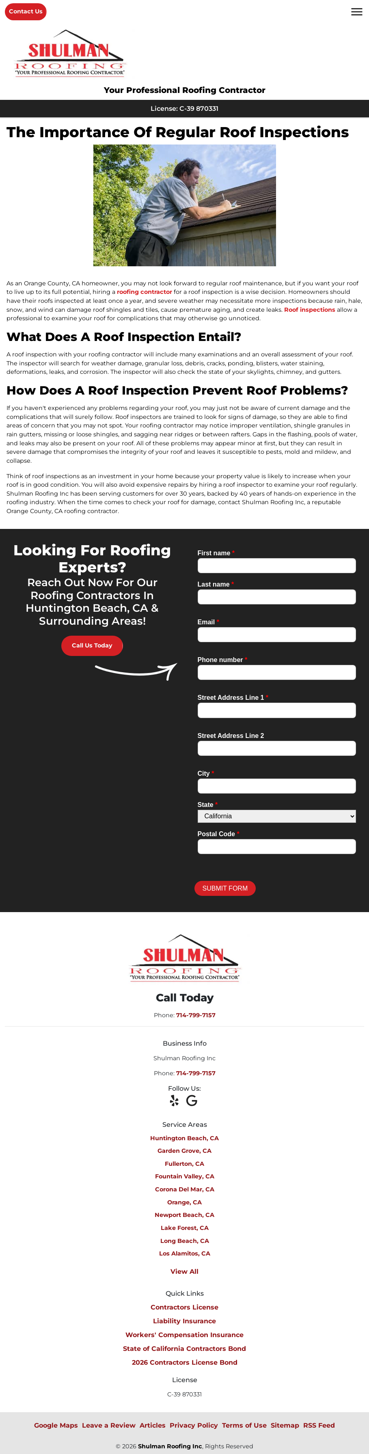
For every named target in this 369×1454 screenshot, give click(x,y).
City (206, 773)
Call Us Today (92, 645)
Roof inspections (309, 309)
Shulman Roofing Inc (170, 1446)
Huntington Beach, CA (184, 1138)
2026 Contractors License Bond (184, 1362)
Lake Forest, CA (185, 1228)
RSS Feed (319, 1425)
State (208, 804)
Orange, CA (184, 1202)
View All (184, 1271)
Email (208, 622)
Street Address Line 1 (233, 697)
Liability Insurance (184, 1321)
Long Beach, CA (184, 1241)
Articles (153, 1425)
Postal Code (219, 834)
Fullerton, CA (184, 1163)
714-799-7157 (196, 1015)
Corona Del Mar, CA (184, 1189)
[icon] (177, 1101)
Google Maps (56, 1425)
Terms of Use (244, 1425)
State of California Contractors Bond (184, 1349)
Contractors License (184, 1307)
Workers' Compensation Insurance (184, 1335)
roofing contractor (144, 292)
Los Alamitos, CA (184, 1253)
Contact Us (26, 11)
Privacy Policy (194, 1425)
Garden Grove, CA (184, 1150)
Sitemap (285, 1425)
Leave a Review (109, 1425)
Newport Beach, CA (184, 1215)
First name (216, 553)
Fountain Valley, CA (184, 1176)
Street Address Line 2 (231, 735)
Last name (216, 584)
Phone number (223, 659)
